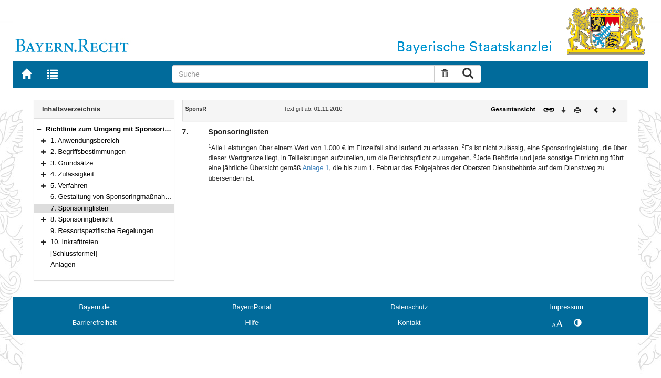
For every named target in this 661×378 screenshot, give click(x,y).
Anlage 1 (316, 168)
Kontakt (409, 323)
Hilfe (252, 323)
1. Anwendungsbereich (84, 140)
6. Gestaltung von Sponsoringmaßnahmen (114, 197)
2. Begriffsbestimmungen (88, 151)
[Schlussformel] (73, 253)
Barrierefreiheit (95, 323)
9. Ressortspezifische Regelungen (102, 231)
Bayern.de (94, 307)
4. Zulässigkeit (72, 174)
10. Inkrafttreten (74, 242)
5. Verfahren (69, 186)
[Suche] (303, 74)
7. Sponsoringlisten (79, 208)
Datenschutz (409, 307)
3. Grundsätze (71, 163)
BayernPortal (251, 307)
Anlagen (63, 264)
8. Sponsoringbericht (81, 219)
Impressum (566, 307)
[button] (39, 129)
